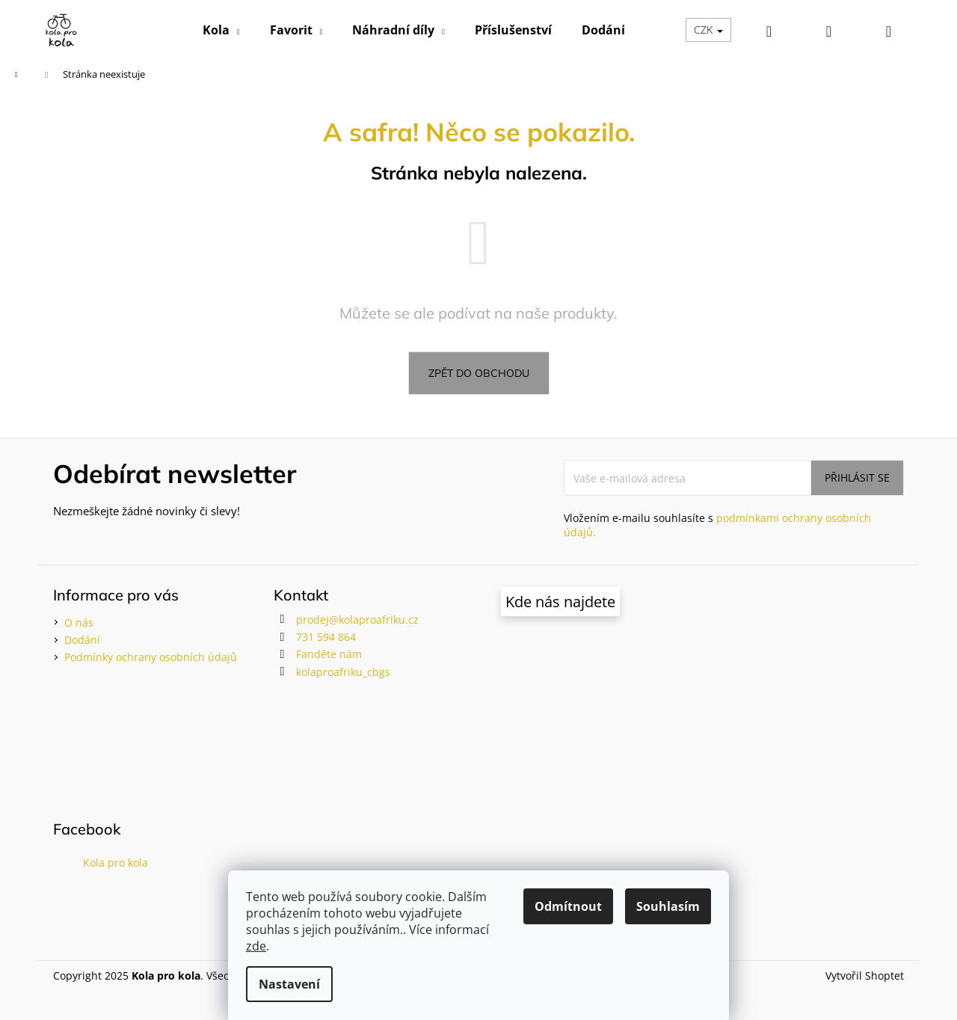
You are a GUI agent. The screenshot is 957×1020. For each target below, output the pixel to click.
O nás (78, 622)
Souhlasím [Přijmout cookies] (668, 906)
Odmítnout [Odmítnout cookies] (568, 906)
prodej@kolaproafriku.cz (357, 619)
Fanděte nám (329, 654)
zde (256, 946)
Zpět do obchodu (478, 373)
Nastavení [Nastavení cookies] (289, 984)
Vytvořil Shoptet (864, 975)
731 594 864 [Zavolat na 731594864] (326, 637)
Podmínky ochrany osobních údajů (150, 657)
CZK (708, 29)
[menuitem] (221, 30)
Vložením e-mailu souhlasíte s (717, 525)
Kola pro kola (115, 862)
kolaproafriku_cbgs (343, 672)
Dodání (82, 640)
